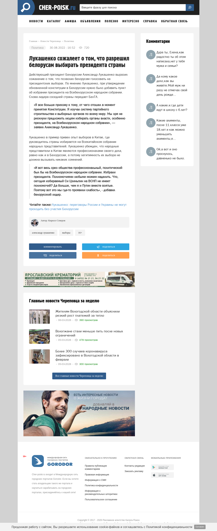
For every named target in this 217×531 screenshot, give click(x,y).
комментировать (53, 246)
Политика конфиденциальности (101, 484)
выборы (66, 232)
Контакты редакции (135, 465)
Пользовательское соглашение (101, 498)
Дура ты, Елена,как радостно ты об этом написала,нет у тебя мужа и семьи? (171, 59)
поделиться (106, 247)
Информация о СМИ (95, 479)
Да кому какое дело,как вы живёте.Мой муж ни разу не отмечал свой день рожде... (171, 85)
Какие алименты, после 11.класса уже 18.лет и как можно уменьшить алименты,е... (171, 129)
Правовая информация (97, 474)
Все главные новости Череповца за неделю (79, 375)
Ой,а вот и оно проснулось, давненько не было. (170, 153)
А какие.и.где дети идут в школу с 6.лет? (171, 107)
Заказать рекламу (134, 470)
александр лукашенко (43, 232)
